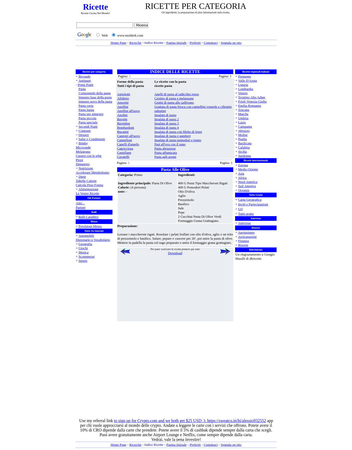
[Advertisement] (214, 30)
